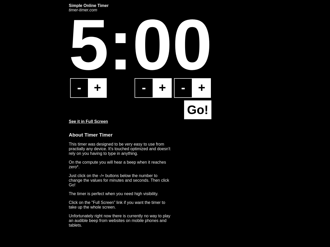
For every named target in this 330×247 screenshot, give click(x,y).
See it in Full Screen (88, 121)
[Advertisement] (40, 80)
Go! (198, 110)
